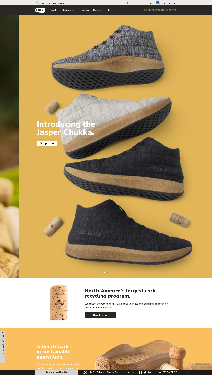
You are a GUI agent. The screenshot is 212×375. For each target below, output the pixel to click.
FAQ (92, 372)
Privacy (100, 372)
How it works (100, 315)
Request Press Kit (115, 372)
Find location (84, 10)
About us (54, 10)
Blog (109, 10)
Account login (169, 3)
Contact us (98, 10)
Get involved (68, 10)
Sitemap (130, 372)
